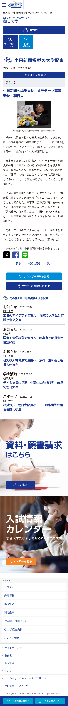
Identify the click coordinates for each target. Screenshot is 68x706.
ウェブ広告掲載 (13, 629)
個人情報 (9, 663)
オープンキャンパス (42, 4)
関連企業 (9, 612)
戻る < (20, 263)
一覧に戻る (34, 263)
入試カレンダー (49, 4)
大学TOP (34, 30)
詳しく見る (20, 484)
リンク (8, 670)
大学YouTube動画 (64, 4)
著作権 (8, 655)
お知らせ (47, 12)
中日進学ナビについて (17, 686)
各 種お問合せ (26, 45)
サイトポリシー (13, 647)
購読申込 (9, 603)
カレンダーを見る (21, 561)
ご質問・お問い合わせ (17, 621)
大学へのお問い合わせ (36, 285)
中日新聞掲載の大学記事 (26, 12)
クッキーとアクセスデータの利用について (28, 678)
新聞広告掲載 (11, 638)
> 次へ (47, 263)
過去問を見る (57, 4)
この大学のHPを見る (36, 276)
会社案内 (9, 586)
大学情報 (27, 4)
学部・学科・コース (10, 45)
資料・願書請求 (34, 4)
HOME (6, 12)
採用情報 (9, 595)
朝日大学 (11, 82)
